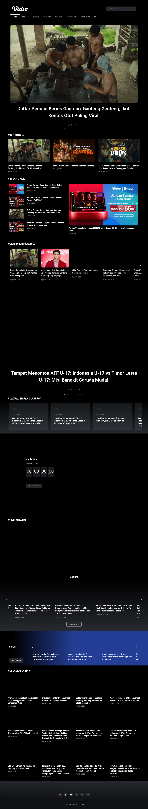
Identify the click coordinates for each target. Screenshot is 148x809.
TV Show (47, 17)
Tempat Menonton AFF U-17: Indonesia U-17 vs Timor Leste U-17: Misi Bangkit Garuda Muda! (27, 421)
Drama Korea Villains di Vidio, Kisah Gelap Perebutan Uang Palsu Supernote (117, 656)
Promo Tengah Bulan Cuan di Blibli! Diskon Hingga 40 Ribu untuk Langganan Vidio (44, 186)
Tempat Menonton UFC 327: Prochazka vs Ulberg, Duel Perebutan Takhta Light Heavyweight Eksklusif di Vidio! (55, 770)
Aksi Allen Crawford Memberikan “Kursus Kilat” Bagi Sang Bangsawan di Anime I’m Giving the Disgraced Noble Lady (114, 608)
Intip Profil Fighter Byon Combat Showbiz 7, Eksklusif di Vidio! (45, 198)
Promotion (71, 17)
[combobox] (121, 9)
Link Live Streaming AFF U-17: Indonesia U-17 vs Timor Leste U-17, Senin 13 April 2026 (70, 421)
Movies (25, 17)
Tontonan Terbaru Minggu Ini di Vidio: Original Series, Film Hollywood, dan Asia (116, 273)
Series (36, 17)
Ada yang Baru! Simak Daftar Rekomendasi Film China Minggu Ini (23, 731)
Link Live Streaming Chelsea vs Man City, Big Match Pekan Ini (110, 419)
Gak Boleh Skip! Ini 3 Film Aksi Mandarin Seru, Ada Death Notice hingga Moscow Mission (90, 768)
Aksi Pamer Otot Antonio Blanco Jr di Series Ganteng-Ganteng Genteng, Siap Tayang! (55, 273)
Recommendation (89, 17)
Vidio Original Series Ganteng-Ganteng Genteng (73, 165)
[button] (10, 265)
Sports (58, 17)
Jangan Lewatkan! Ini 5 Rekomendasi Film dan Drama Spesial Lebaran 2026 (80, 656)
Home (15, 17)
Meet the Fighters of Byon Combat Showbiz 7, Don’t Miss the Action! (45, 223)
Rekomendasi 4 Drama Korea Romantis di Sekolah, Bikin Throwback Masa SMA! (45, 656)
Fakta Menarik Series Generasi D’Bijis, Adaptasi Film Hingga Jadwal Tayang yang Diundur (118, 166)
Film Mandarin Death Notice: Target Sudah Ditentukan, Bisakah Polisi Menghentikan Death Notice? (125, 770)
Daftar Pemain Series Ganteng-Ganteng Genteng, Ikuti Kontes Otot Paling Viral (25, 166)
